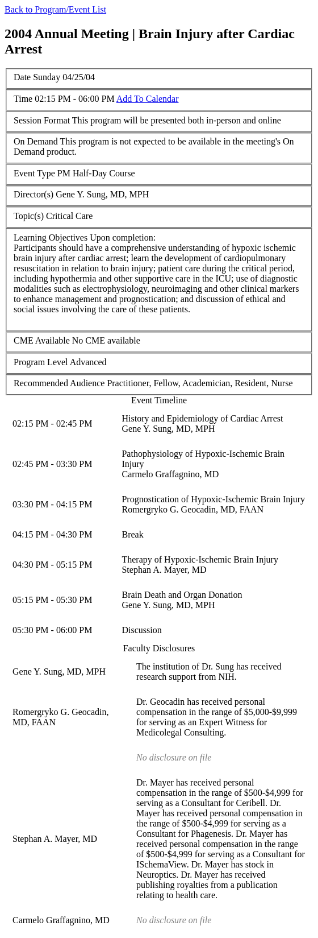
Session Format (42, 120)
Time (23, 99)
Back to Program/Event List (55, 9)
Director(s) (33, 194)
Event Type (34, 173)
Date (22, 77)
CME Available (42, 340)
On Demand (36, 141)
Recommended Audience (59, 383)
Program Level (41, 362)
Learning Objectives (50, 237)
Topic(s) (29, 216)
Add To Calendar (147, 99)
